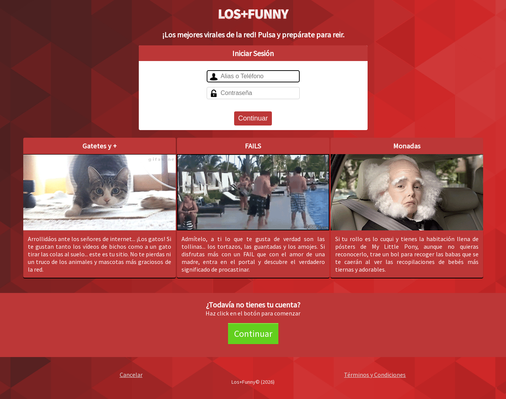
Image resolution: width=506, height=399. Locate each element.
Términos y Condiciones (375, 374)
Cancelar (131, 374)
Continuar (253, 118)
